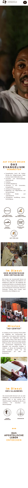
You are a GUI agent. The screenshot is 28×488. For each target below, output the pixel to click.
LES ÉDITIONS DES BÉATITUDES (7, 216)
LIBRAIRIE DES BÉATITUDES (20, 216)
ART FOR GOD (14, 238)
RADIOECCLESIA (7, 227)
